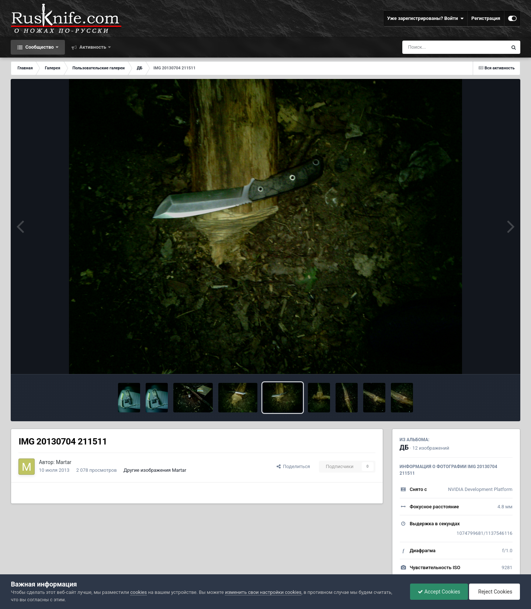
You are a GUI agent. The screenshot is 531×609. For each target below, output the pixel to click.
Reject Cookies (494, 592)
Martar (64, 462)
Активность (92, 47)
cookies (138, 592)
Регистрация (485, 18)
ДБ (404, 447)
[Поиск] (441, 47)
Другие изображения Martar (155, 470)
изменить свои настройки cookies (263, 592)
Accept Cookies (439, 592)
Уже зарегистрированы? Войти (425, 18)
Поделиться (293, 466)
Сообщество (39, 47)
